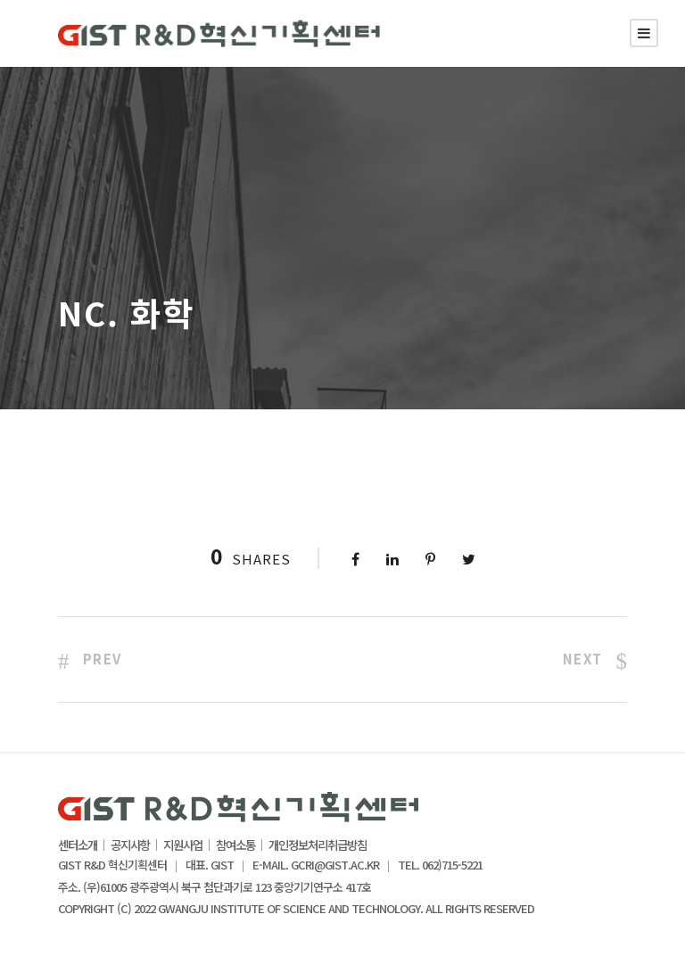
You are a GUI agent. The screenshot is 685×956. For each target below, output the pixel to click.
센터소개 (77, 845)
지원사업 (182, 845)
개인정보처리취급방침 (317, 845)
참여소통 (235, 845)
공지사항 (130, 845)
